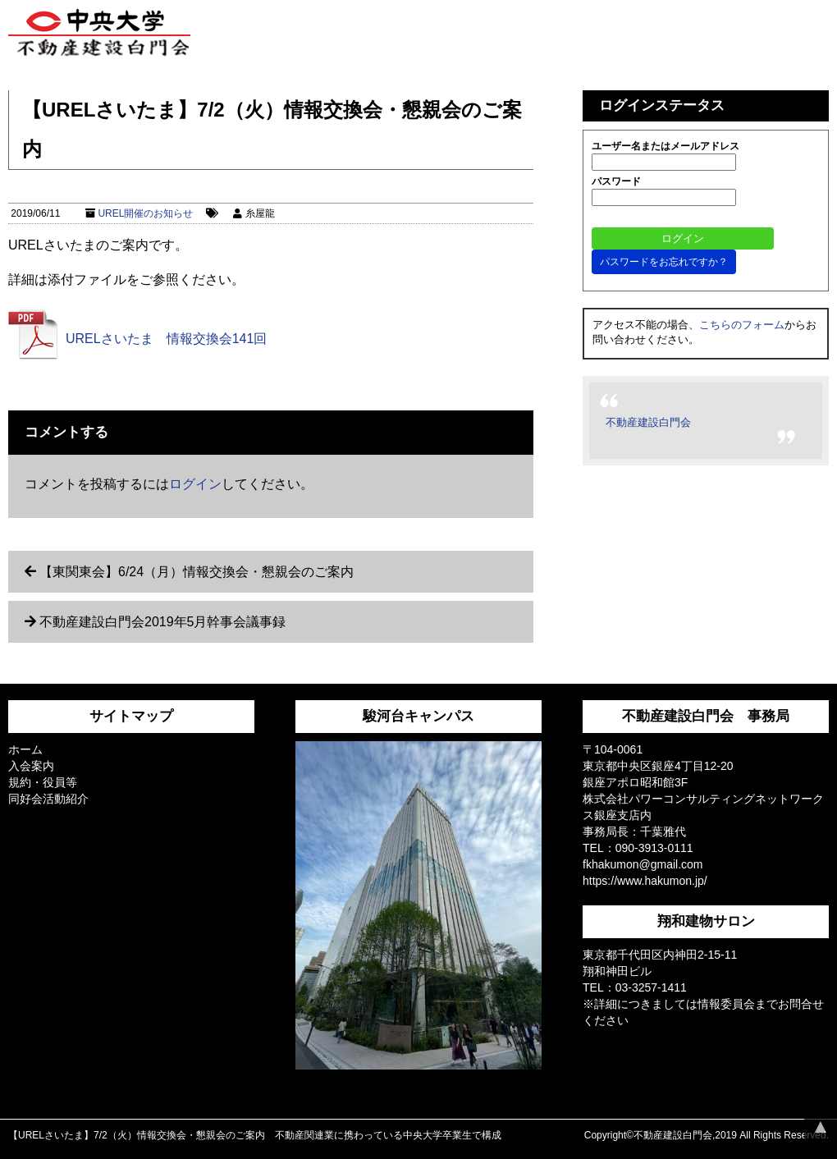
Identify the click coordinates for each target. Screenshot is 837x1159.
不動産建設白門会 (648, 422)
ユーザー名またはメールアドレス (665, 146)
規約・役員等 (42, 782)
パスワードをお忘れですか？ (664, 262)
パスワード (616, 181)
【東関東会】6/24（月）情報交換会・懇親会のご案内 (196, 572)
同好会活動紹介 (48, 798)
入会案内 (31, 765)
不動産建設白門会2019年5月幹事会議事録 (162, 622)
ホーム (25, 749)
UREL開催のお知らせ (145, 213)
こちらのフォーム (741, 324)
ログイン (195, 484)
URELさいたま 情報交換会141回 (166, 339)
